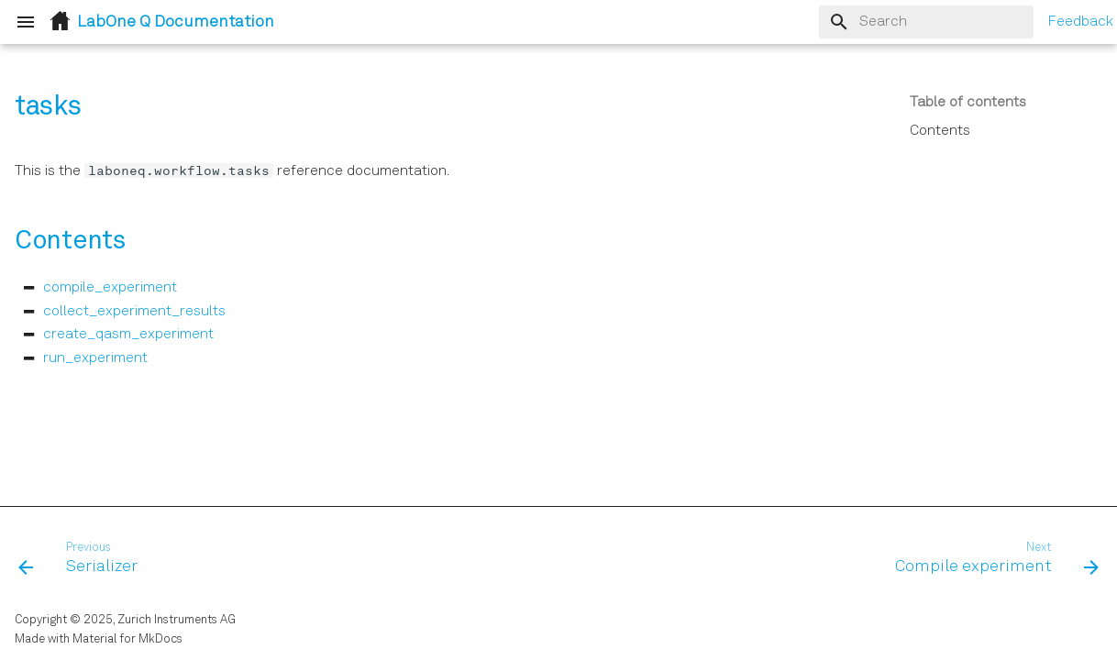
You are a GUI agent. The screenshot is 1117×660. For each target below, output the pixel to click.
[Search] (926, 22)
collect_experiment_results (134, 311)
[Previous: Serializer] (83, 559)
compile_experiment (110, 287)
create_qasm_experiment (128, 334)
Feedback (1080, 22)
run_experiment (95, 358)
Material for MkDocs (127, 639)
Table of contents (968, 102)
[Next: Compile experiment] (991, 559)
